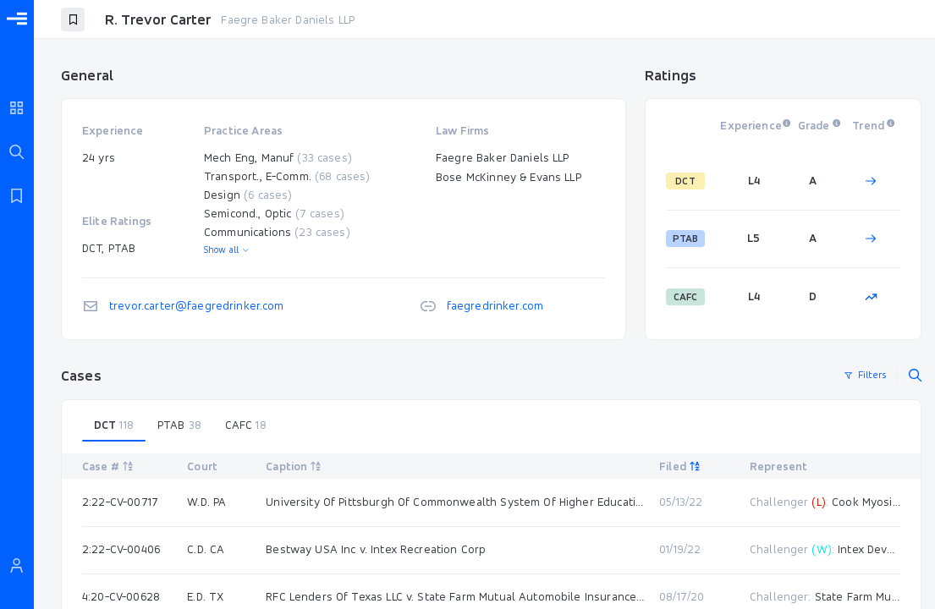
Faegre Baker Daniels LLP (288, 19)
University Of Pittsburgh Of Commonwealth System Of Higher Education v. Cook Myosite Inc (456, 501)
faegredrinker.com (495, 305)
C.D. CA (205, 549)
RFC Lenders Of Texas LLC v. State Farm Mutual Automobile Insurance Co (456, 596)
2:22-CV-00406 (121, 549)
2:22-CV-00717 (120, 501)
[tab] (114, 425)
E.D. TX (205, 596)
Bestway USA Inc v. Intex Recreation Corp (376, 549)
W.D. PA (206, 501)
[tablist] (491, 425)
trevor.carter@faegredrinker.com (196, 305)
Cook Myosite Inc (876, 501)
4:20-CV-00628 (121, 596)
